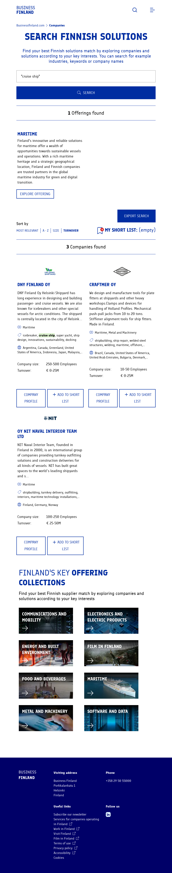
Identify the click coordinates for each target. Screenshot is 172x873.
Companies (57, 25)
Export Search (136, 216)
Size (56, 231)
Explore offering (35, 194)
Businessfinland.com (30, 25)
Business (25, 10)
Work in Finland (66, 829)
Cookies (59, 858)
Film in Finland (66, 839)
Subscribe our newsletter (70, 814)
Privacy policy (65, 848)
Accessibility (64, 853)
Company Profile (31, 398)
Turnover (71, 230)
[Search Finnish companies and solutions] (86, 76)
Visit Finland (65, 834)
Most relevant (27, 231)
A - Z (46, 231)
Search (86, 93)
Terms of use (65, 843)
